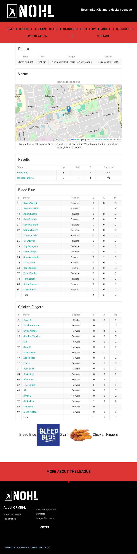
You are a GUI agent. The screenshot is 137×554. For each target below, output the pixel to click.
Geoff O (27, 320)
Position (75, 198)
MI (115, 198)
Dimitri (26, 363)
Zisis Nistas (29, 352)
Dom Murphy (30, 273)
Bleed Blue (22, 172)
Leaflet (75, 139)
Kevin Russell (30, 289)
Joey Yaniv (28, 368)
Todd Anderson (31, 325)
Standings (70, 29)
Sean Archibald (31, 257)
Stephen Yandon (31, 336)
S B (25, 341)
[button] (68, 109)
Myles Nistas (30, 331)
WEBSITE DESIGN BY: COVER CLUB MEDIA (27, 547)
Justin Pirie (28, 401)
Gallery (90, 29)
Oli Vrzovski (29, 241)
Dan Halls (28, 406)
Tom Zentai (29, 262)
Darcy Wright (30, 251)
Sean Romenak (31, 208)
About (105, 29)
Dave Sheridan (30, 235)
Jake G (27, 347)
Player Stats (47, 29)
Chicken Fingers (25, 178)
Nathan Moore (30, 230)
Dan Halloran (30, 268)
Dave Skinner (30, 219)
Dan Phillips (29, 358)
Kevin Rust (28, 374)
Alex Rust (28, 379)
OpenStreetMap (101, 139)
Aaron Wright (30, 203)
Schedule (26, 29)
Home (9, 29)
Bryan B (27, 395)
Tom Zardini (29, 278)
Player (26, 198)
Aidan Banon (30, 284)
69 (24, 390)
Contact (103, 36)
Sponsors (123, 29)
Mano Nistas (29, 412)
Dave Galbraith (30, 224)
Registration (37, 36)
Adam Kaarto (30, 214)
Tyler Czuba (29, 385)
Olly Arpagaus (30, 246)
